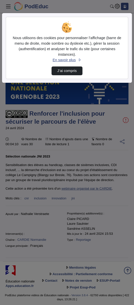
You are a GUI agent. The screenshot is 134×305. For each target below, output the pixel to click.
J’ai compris (67, 71)
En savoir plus (67, 60)
